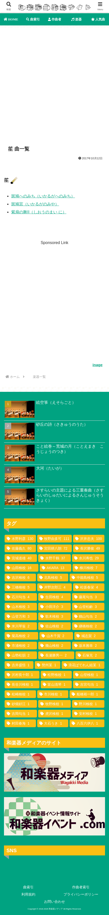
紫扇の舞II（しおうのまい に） (38, 212)
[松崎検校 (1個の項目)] (20, 694)
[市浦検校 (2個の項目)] (20, 646)
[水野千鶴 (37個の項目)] (54, 558)
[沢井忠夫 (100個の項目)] (89, 539)
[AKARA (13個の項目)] (55, 568)
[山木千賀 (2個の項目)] (56, 636)
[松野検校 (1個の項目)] (56, 675)
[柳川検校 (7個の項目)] (88, 568)
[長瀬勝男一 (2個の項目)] (56, 655)
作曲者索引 (81, 887)
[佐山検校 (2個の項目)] (54, 626)
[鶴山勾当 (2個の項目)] (88, 616)
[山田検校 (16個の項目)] (21, 568)
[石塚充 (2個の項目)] (90, 655)
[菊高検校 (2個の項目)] (21, 636)
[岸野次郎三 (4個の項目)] (54, 587)
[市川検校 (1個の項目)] (53, 694)
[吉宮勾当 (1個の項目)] (89, 684)
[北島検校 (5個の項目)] (53, 578)
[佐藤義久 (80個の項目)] (20, 548)
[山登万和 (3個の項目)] (20, 616)
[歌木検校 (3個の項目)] (54, 616)
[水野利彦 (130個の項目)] (20, 539)
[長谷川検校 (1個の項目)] (22, 684)
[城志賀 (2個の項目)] (89, 636)
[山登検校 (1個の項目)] (89, 675)
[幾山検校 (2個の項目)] (54, 646)
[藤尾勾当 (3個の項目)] (88, 597)
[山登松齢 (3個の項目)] (88, 607)
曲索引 (28, 887)
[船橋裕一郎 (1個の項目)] (87, 694)
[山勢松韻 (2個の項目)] (20, 655)
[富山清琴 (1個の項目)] (56, 684)
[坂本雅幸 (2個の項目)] (88, 646)
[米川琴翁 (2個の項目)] (20, 626)
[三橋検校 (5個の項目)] (20, 587)
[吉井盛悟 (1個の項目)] (19, 665)
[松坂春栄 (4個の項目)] (89, 587)
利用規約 (28, 894)
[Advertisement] (54, 82)
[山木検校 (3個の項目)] (20, 607)
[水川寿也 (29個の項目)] (88, 558)
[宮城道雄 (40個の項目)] (20, 558)
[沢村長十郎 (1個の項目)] (22, 675)
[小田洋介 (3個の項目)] (54, 607)
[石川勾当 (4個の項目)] (20, 597)
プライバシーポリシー (80, 894)
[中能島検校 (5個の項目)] (87, 578)
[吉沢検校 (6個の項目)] (20, 578)
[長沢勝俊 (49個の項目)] (89, 548)
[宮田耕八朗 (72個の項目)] (54, 548)
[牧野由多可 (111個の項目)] (54, 539)
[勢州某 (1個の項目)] (47, 665)
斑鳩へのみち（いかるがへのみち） (43, 196)
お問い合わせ (54, 902)
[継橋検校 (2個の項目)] (88, 626)
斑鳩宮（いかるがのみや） (35, 204)
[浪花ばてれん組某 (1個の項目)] (83, 665)
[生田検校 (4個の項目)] (54, 597)
